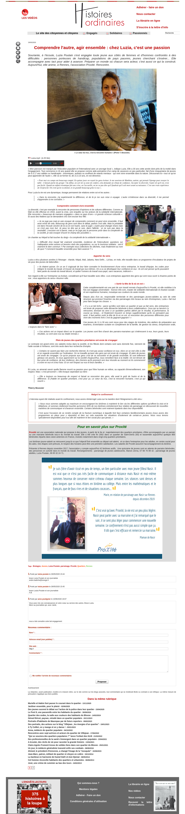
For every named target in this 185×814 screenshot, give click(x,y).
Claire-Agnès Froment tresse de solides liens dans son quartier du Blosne (58, 739)
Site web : (33, 646)
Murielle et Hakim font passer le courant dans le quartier (51, 703)
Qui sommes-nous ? (88, 775)
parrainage (62, 566)
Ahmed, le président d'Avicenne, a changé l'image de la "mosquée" (55, 745)
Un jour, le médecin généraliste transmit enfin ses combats (52, 742)
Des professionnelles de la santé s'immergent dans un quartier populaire (58, 734)
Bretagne (36, 566)
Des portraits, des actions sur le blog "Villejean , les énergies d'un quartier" (59, 721)
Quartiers (77, 566)
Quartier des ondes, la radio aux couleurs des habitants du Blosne (55, 713)
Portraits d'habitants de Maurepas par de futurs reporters (51, 718)
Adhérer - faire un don (150, 7)
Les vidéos (29, 18)
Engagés (90, 33)
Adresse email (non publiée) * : (41, 639)
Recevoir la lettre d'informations (140, 796)
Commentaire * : (35, 653)
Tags (97, 811)
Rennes (84, 566)
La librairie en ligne (148, 20)
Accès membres (77, 811)
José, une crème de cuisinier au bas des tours (47, 755)
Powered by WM (107, 811)
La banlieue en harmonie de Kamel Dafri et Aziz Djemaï (50, 750)
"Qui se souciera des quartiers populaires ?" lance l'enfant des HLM (56, 731)
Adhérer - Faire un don (88, 787)
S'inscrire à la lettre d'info (152, 27)
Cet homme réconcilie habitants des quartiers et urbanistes (52, 752)
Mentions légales (88, 781)
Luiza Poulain (52, 566)
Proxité (33, 432)
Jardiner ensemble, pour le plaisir (42, 705)
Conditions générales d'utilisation (88, 794)
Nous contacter (145, 14)
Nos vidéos (135, 783)
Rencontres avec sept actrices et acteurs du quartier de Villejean (54, 729)
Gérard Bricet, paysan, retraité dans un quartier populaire (51, 716)
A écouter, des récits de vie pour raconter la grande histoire (52, 737)
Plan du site (89, 811)
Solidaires (114, 33)
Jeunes (43, 566)
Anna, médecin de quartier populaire (43, 726)
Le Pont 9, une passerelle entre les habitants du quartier (51, 711)
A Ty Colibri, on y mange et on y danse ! (44, 724)
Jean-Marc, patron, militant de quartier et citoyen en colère (52, 747)
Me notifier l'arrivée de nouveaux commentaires (52, 675)
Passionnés (138, 33)
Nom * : (32, 632)
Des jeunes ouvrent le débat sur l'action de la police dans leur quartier (57, 708)
